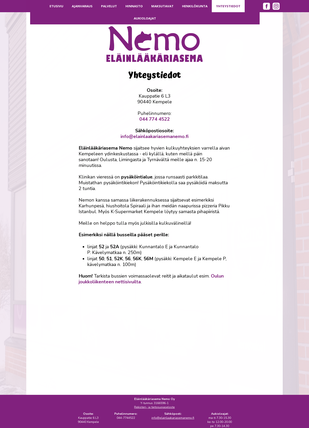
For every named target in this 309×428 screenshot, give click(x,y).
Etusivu (56, 6)
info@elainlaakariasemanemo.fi (154, 136)
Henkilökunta (194, 6)
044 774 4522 (154, 119)
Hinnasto (134, 6)
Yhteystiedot (228, 6)
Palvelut (109, 6)
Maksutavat (162, 6)
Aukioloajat (145, 18)
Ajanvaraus (82, 6)
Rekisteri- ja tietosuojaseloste (154, 407)
